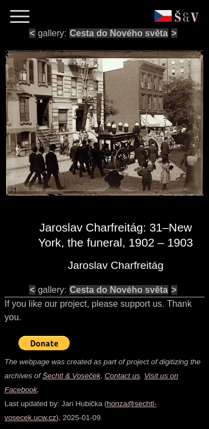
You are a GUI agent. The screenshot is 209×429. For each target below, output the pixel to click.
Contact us (122, 376)
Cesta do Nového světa (119, 33)
